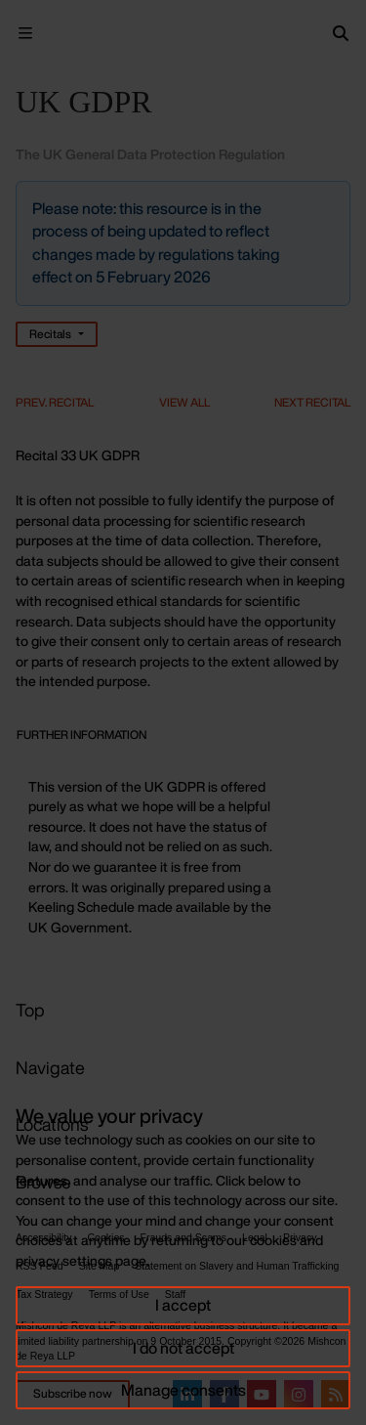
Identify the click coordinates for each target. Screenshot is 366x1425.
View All (184, 402)
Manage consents (183, 1390)
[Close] (334, 197)
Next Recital (312, 402)
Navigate (50, 1067)
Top (30, 1009)
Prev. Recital (55, 402)
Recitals (50, 333)
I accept (183, 1305)
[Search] (340, 33)
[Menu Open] (25, 33)
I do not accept (183, 1348)
